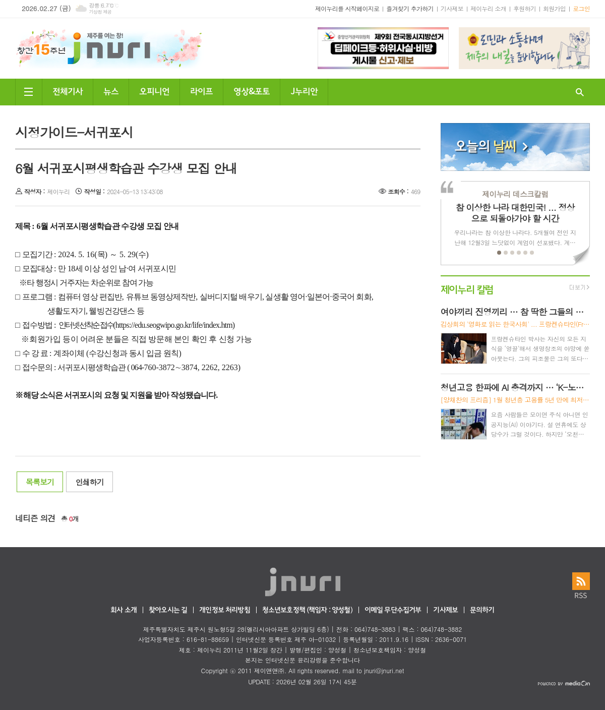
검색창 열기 (580, 92)
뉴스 (110, 90)
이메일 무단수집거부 (393, 610)
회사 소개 (123, 610)
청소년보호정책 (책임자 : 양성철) (307, 610)
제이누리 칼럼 (467, 288)
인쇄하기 (89, 482)
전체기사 (67, 90)
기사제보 (452, 8)
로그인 (581, 8)
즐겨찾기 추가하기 (410, 8)
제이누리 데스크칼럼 (515, 194)
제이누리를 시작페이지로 (347, 8)
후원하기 (524, 8)
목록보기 (40, 482)
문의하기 (482, 610)
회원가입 (554, 8)
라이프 (201, 90)
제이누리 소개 (488, 8)
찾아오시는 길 (168, 610)
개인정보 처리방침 (224, 610)
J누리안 (304, 90)
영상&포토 (251, 90)
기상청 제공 (100, 12)
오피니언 (154, 90)
